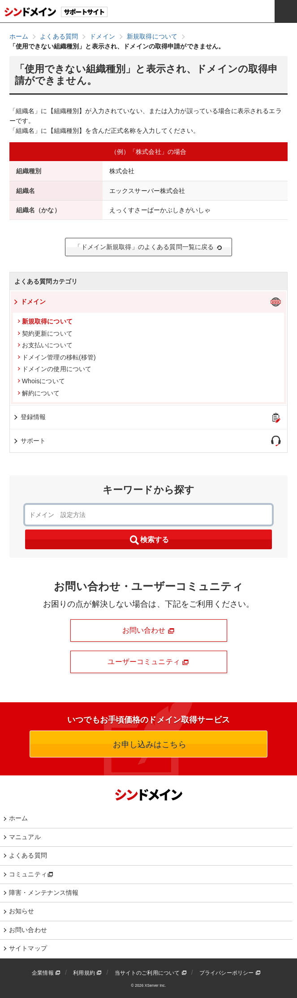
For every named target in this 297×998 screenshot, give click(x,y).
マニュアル (25, 836)
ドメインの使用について (54, 368)
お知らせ (21, 911)
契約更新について (45, 333)
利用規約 (87, 973)
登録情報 (29, 416)
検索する (149, 540)
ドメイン (29, 301)
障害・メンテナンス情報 (44, 892)
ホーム (18, 818)
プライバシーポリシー (230, 973)
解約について (38, 393)
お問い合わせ (148, 630)
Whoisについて (41, 381)
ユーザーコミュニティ (148, 662)
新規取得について (45, 321)
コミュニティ (31, 874)
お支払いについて (45, 345)
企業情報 (46, 973)
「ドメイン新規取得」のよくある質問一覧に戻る (148, 246)
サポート (29, 440)
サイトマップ (28, 948)
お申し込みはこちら (148, 744)
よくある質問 (28, 855)
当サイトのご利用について (151, 973)
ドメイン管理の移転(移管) (56, 357)
